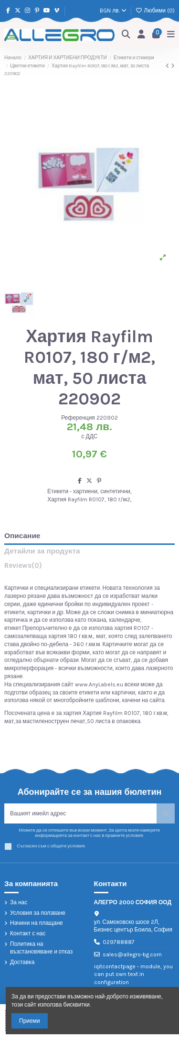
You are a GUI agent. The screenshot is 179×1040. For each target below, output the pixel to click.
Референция (78, 417)
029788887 (119, 942)
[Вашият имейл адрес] (80, 813)
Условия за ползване (37, 913)
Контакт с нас (28, 933)
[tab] (89, 568)
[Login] (141, 35)
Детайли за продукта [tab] (42, 551)
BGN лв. (113, 10)
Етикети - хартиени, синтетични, (89, 491)
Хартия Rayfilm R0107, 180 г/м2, (89, 499)
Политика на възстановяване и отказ (41, 948)
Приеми (29, 1021)
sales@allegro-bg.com (132, 954)
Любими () (155, 10)
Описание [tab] (22, 536)
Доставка (22, 962)
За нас (18, 902)
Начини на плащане (36, 923)
